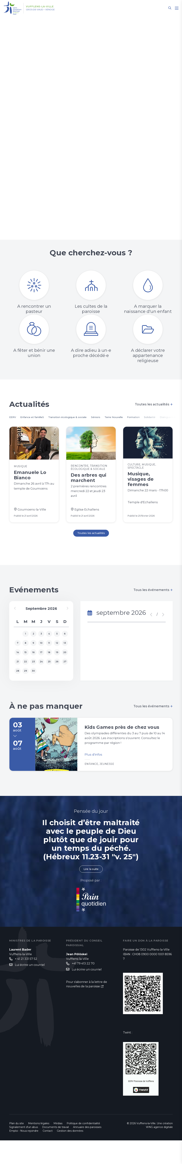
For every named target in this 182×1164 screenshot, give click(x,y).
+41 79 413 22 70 (83, 987)
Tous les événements (153, 602)
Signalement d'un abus (23, 1150)
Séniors (111, 417)
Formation (155, 417)
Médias (57, 1147)
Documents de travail (55, 1150)
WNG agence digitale (159, 1150)
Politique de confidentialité (83, 1147)
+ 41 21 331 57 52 (26, 982)
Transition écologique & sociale (78, 417)
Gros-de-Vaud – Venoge (45, 10)
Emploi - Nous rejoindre (23, 1154)
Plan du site (16, 1147)
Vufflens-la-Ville (44, 6)
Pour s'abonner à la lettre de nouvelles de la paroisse (86, 1008)
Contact (48, 1154)
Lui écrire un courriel (30, 989)
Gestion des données (70, 1154)
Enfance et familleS (36, 417)
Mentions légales (38, 1147)
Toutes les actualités (154, 404)
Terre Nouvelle (132, 417)
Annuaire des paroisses (87, 1150)
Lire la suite (91, 892)
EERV (13, 417)
